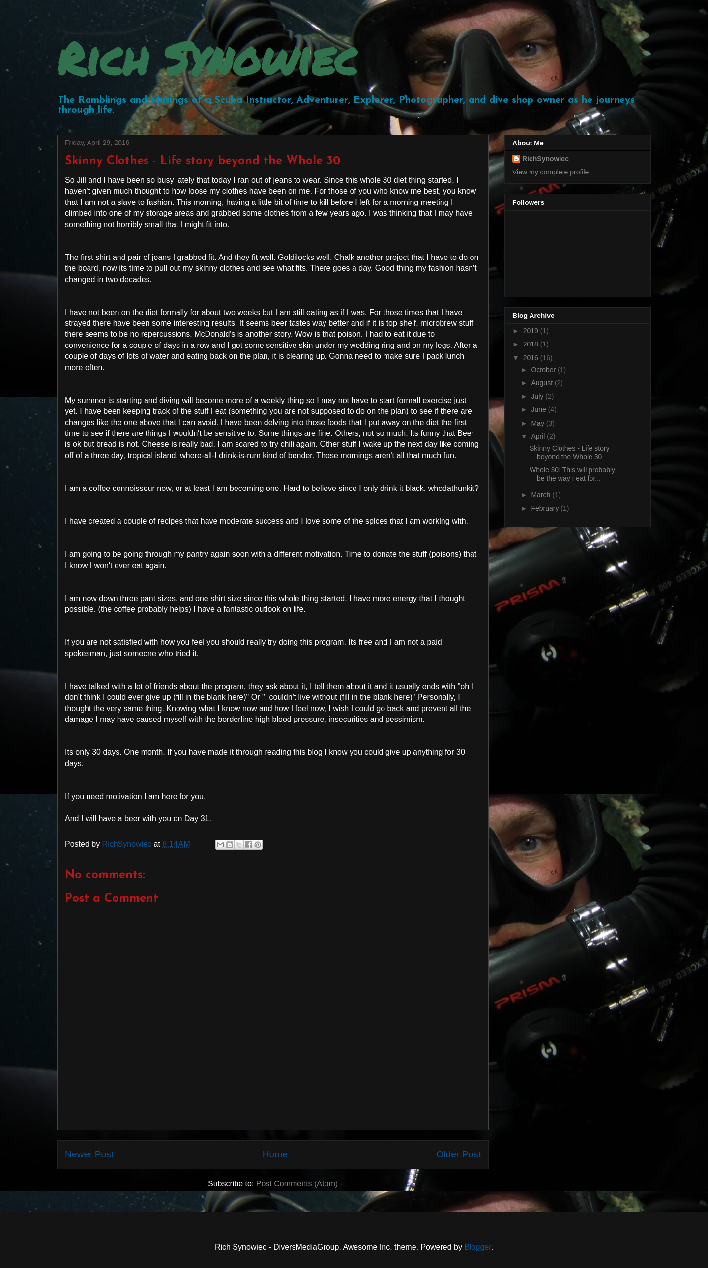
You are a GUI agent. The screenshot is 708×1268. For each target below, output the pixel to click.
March (541, 495)
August (542, 383)
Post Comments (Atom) (297, 1184)
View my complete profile (550, 172)
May (538, 423)
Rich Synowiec (207, 57)
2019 (531, 331)
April (539, 436)
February (545, 508)
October (544, 370)
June (539, 409)
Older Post (458, 1154)
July (538, 396)
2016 (531, 358)
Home (275, 1154)
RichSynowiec (545, 159)
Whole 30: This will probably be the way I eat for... (572, 474)
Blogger (477, 1247)
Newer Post (89, 1154)
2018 (531, 344)
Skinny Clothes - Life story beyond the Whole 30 (570, 452)
